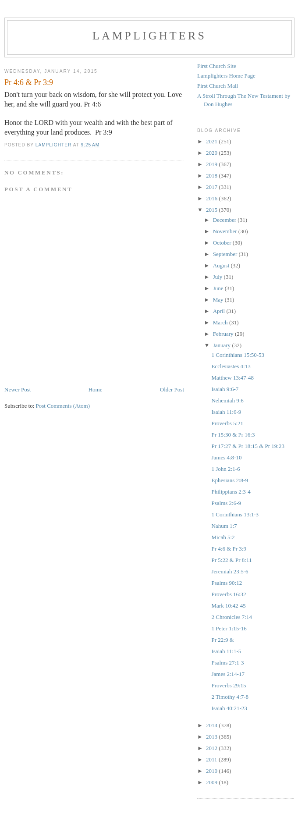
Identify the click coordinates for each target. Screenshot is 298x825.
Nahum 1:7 (224, 526)
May (219, 299)
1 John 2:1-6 (225, 469)
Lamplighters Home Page (226, 75)
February (224, 334)
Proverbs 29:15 (228, 685)
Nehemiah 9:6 (227, 400)
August (222, 265)
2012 (212, 748)
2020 (212, 152)
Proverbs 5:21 (227, 423)
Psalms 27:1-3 (227, 662)
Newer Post (17, 389)
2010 (212, 771)
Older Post (172, 389)
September (226, 254)
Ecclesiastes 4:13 (230, 366)
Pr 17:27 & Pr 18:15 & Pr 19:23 (247, 446)
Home (96, 389)
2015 (212, 209)
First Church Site (216, 66)
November (225, 231)
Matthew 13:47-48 (232, 377)
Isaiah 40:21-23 (229, 708)
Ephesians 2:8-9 (229, 480)
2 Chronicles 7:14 (231, 617)
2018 (212, 175)
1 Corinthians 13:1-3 (235, 514)
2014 (212, 725)
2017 (212, 187)
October (223, 242)
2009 (212, 782)
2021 (212, 141)
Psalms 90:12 (226, 583)
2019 (212, 164)
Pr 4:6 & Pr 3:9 (228, 548)
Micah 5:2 (222, 537)
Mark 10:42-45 (228, 605)
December (225, 220)
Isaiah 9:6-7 (224, 389)
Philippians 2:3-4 (230, 491)
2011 (212, 759)
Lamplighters (149, 35)
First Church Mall (217, 85)
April (220, 311)
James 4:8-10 (226, 457)
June (219, 288)
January (222, 345)
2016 (212, 198)
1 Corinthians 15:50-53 (237, 355)
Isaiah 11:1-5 (226, 651)
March (221, 322)
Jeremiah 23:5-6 (229, 571)
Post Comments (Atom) (63, 405)
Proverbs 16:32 (228, 594)
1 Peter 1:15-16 (228, 628)
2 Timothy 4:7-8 (229, 696)
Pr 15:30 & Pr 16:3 (233, 434)
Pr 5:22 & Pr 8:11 (231, 560)
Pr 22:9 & (222, 640)
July (218, 277)
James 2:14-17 (227, 674)
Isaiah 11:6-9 (226, 412)
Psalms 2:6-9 (226, 503)
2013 (212, 736)
